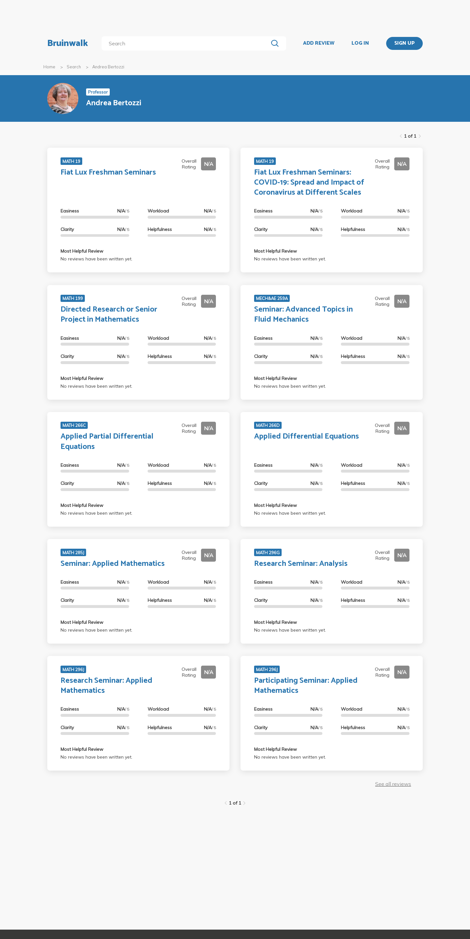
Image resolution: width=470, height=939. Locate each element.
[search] (186, 43)
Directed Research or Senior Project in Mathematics (109, 314)
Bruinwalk (67, 43)
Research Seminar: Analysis (301, 563)
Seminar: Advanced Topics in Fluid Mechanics (303, 314)
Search (74, 66)
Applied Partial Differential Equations (107, 441)
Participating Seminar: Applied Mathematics (306, 685)
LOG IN (360, 43)
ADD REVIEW (318, 43)
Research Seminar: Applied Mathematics (106, 685)
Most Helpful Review (82, 251)
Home (49, 66)
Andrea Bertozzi (108, 66)
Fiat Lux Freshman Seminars (108, 172)
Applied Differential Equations (306, 436)
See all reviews (393, 784)
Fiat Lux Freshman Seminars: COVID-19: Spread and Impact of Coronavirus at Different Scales (309, 182)
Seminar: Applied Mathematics (113, 563)
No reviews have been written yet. (96, 259)
